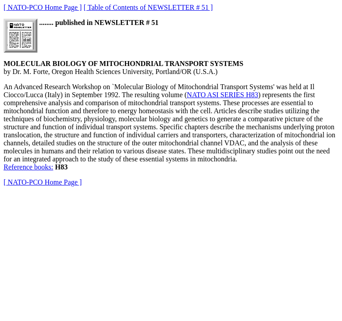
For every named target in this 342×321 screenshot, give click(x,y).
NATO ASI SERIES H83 (222, 95)
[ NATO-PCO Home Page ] (43, 7)
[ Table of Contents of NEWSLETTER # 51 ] (148, 7)
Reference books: (28, 167)
